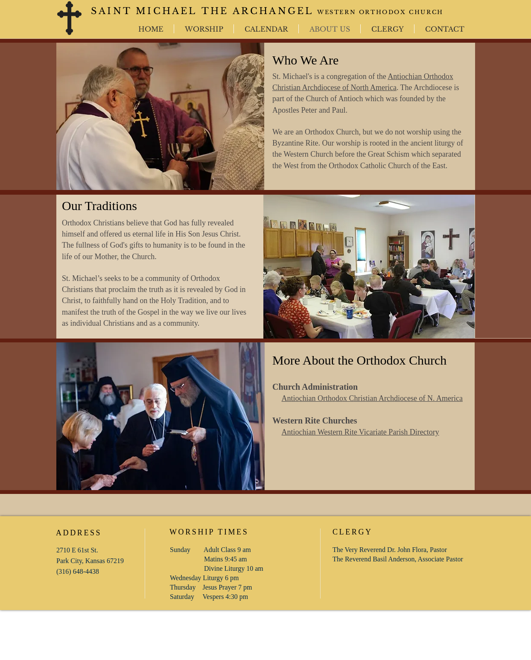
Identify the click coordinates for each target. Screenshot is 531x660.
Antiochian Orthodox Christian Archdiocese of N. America (372, 398)
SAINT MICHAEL (146, 11)
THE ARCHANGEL (257, 11)
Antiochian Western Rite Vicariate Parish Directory (360, 432)
